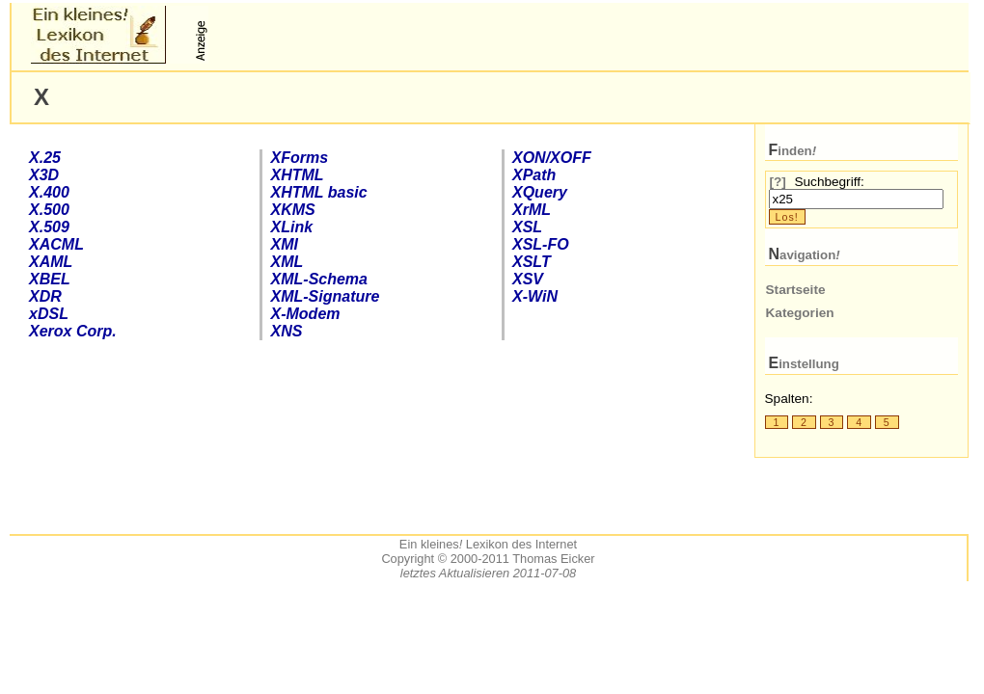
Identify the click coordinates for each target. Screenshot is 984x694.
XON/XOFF (551, 157)
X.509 (49, 227)
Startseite (796, 289)
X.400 (49, 192)
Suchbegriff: (828, 181)
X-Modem (306, 314)
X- (535, 296)
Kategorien (800, 313)
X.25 (45, 157)
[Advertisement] (439, 35)
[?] (778, 181)
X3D (44, 175)
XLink (292, 227)
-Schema (319, 279)
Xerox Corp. (73, 331)
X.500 (49, 209)
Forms (300, 157)
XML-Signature (325, 296)
